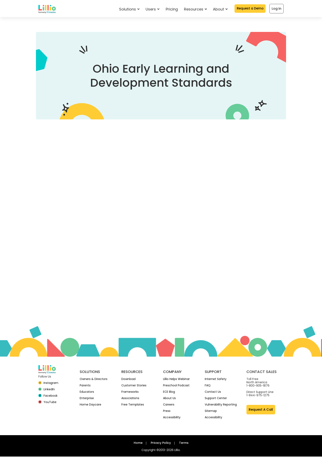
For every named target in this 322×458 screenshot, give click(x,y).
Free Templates (132, 406)
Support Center (216, 399)
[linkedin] (46, 390)
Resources (194, 9)
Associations (130, 399)
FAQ (207, 387)
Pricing (170, 9)
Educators (87, 393)
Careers (168, 406)
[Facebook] (48, 397)
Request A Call (261, 411)
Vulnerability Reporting (221, 406)
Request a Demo (249, 9)
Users (151, 9)
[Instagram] (48, 384)
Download (128, 380)
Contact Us (213, 393)
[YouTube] (47, 403)
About (219, 9)
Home (138, 444)
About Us (169, 399)
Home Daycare (90, 406)
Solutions (128, 9)
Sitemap (211, 412)
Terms (184, 444)
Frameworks (130, 393)
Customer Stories (133, 387)
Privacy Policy (161, 444)
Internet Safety (216, 380)
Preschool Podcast (176, 387)
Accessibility (172, 419)
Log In (276, 9)
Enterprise (87, 399)
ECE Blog (169, 393)
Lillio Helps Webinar (176, 380)
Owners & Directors (93, 380)
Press (166, 412)
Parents (85, 387)
